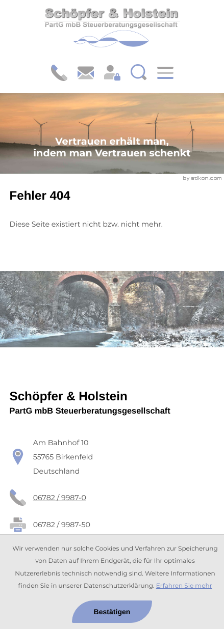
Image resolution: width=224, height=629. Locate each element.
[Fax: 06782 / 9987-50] (61, 524)
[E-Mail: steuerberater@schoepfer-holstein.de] (85, 73)
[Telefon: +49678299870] (59, 497)
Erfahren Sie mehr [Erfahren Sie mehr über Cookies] (184, 586)
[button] (59, 73)
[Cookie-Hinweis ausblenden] (112, 611)
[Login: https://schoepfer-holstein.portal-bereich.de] (112, 73)
